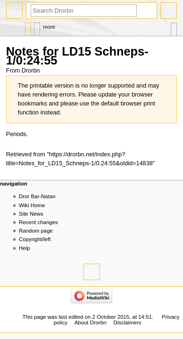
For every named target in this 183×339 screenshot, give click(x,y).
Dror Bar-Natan (37, 196)
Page (28, 27)
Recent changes (38, 222)
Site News (31, 214)
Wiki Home (32, 205)
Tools (173, 27)
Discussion (37, 27)
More (49, 27)
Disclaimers (127, 322)
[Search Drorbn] (84, 10)
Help (24, 248)
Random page (36, 231)
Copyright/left (34, 239)
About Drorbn (91, 322)
